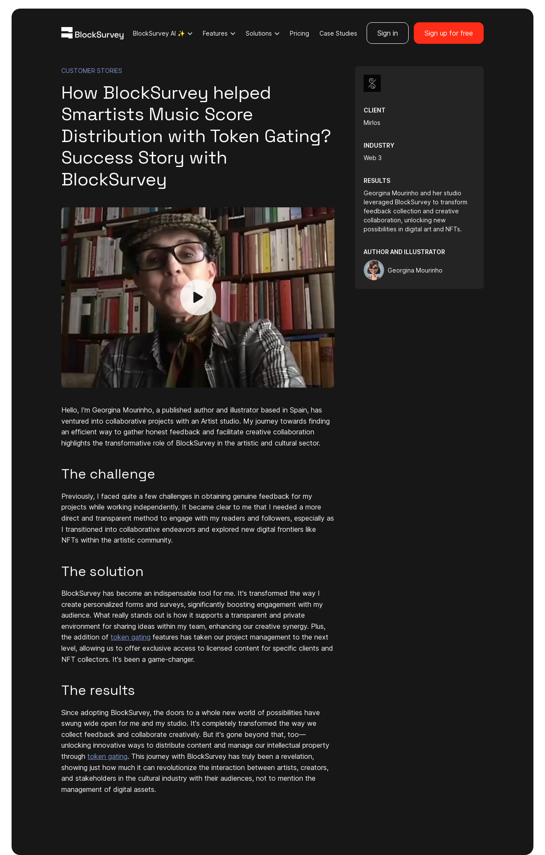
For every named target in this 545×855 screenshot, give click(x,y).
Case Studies (338, 33)
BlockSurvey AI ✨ (163, 33)
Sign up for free (449, 33)
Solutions (263, 33)
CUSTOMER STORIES (91, 70)
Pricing (299, 33)
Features (219, 33)
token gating (131, 637)
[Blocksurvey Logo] (92, 33)
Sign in (387, 33)
